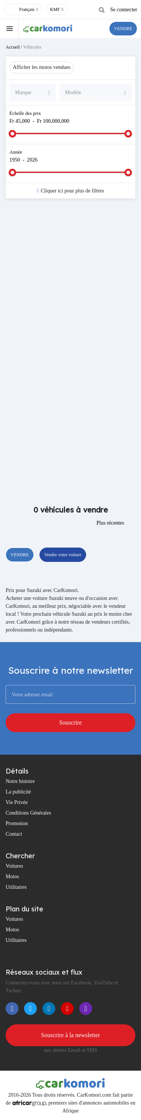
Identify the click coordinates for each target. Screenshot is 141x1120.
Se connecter (123, 9)
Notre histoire (20, 781)
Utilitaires (16, 887)
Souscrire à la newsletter (70, 1035)
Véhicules (32, 47)
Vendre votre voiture (63, 554)
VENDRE (123, 28)
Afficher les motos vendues (41, 67)
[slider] (12, 133)
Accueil (13, 47)
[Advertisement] (70, 282)
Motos (12, 876)
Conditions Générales (28, 813)
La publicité (18, 792)
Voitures (14, 866)
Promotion (17, 823)
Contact (14, 834)
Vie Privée (17, 802)
